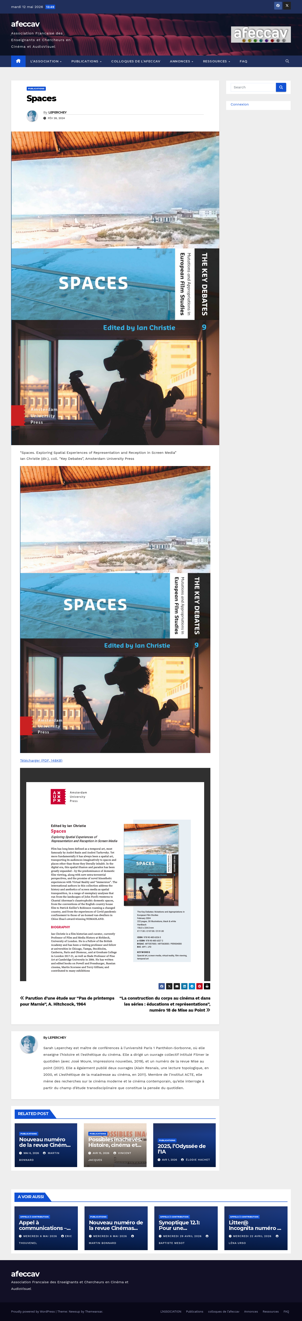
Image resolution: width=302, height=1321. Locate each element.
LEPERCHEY (57, 112)
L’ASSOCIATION (45, 61)
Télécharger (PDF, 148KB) (41, 760)
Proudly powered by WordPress (33, 1311)
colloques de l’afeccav (135, 61)
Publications (85, 61)
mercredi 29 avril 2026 (183, 1236)
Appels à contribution (34, 1216)
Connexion (240, 104)
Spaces (41, 98)
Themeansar (93, 1311)
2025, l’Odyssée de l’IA (182, 1149)
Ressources (215, 61)
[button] (287, 61)
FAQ (244, 61)
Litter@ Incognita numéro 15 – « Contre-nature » (255, 1228)
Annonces (180, 61)
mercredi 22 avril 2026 (252, 1236)
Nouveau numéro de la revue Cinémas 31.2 (45, 1145)
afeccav (25, 24)
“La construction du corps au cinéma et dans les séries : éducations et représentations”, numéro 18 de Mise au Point (164, 1004)
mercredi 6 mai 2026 (40, 1236)
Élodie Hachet (195, 1159)
